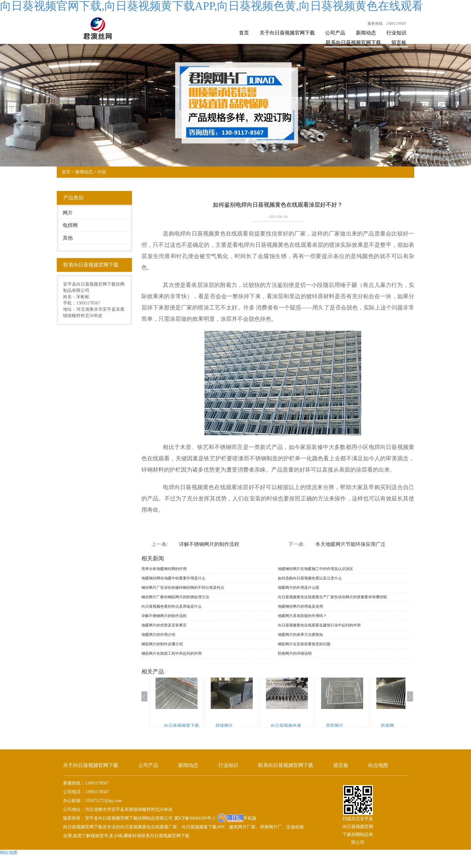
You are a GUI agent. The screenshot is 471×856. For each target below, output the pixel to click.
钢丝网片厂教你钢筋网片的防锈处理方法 (175, 597)
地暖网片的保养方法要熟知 (300, 634)
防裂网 (387, 725)
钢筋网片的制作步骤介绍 (162, 644)
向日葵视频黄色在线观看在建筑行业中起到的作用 (319, 625)
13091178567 (396, 23)
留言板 (398, 42)
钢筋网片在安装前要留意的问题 (304, 644)
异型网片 (334, 725)
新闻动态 (366, 32)
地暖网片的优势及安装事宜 (164, 625)
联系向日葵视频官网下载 (353, 42)
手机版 (250, 818)
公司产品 (335, 32)
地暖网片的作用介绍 (158, 634)
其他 (68, 237)
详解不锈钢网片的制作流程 (209, 544)
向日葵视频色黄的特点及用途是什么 (171, 606)
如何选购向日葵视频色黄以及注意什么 (310, 578)
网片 (68, 212)
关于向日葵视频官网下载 (287, 32)
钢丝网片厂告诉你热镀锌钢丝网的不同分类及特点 (182, 587)
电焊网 (70, 225)
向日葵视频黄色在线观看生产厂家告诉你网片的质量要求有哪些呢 (332, 597)
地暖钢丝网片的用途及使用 (300, 606)
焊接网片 (224, 725)
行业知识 (396, 32)
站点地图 (378, 765)
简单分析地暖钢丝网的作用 (164, 569)
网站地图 (9, 852)
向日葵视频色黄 (286, 725)
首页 (244, 32)
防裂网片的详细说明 (295, 653)
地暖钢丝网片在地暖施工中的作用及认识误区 (315, 569)
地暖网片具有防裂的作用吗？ (302, 616)
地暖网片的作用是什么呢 (298, 587)
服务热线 (375, 23)
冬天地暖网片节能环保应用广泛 (350, 544)
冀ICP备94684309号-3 (194, 818)
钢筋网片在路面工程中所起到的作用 (171, 653)
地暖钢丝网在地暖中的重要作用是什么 (173, 578)
